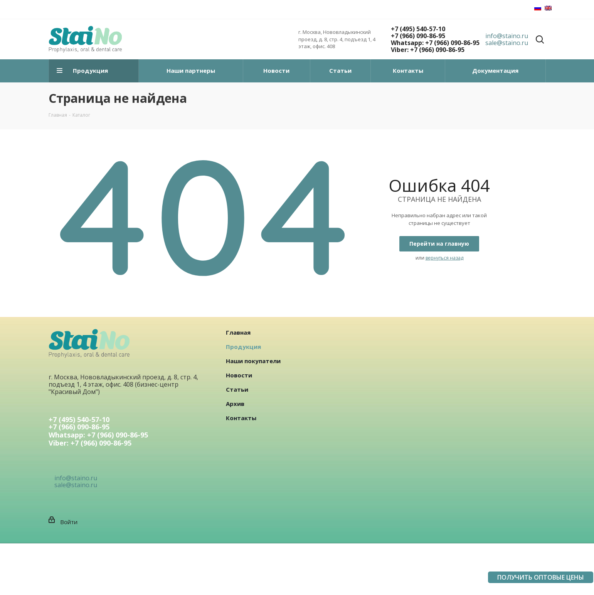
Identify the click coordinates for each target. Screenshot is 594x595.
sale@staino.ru (506, 43)
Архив (235, 403)
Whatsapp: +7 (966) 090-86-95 (435, 43)
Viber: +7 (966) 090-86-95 (427, 49)
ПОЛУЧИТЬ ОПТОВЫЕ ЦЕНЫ (540, 577)
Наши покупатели (253, 361)
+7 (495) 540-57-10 (418, 29)
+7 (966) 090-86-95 (418, 36)
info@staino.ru (506, 36)
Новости (239, 375)
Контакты (241, 418)
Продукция (243, 346)
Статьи (237, 389)
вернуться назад (444, 258)
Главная (238, 332)
